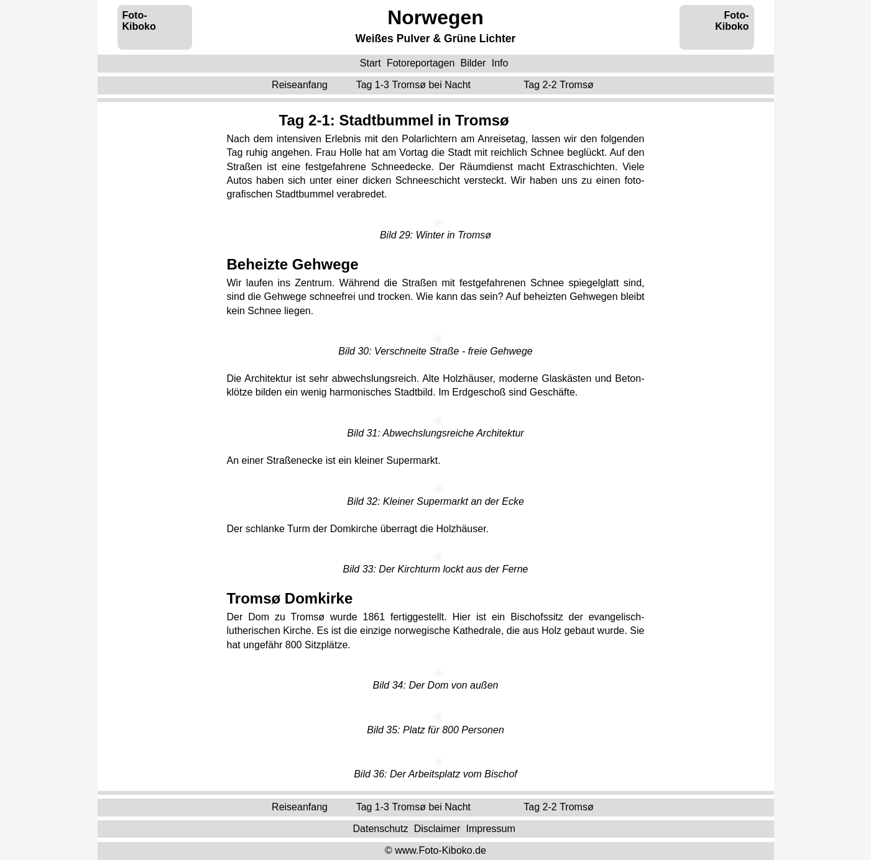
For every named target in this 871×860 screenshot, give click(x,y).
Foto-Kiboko (139, 21)
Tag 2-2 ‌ (559, 84)
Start (370, 63)
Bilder (473, 63)
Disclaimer (437, 828)
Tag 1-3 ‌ (415, 84)
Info (500, 63)
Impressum (490, 828)
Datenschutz (380, 828)
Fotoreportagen (420, 63)
